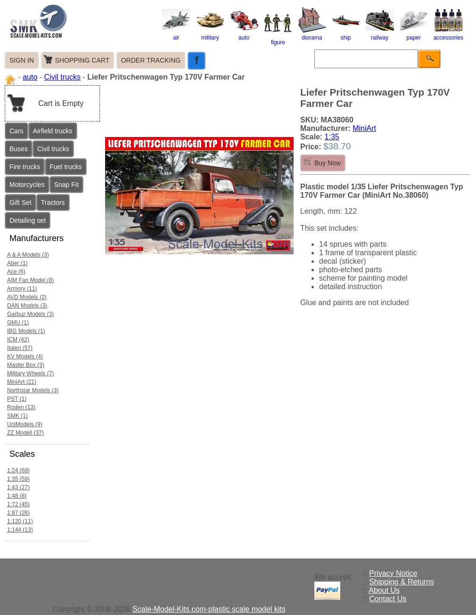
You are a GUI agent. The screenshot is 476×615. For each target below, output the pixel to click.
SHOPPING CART (82, 60)
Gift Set (20, 202)
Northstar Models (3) (32, 390)
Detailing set (27, 220)
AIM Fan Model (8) (30, 280)
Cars (16, 131)
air (176, 34)
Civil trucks (62, 77)
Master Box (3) (25, 365)
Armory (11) (22, 288)
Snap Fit (66, 184)
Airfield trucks (53, 131)
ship (346, 34)
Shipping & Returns (401, 582)
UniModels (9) (24, 424)
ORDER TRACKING (151, 60)
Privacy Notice (393, 573)
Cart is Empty (60, 103)
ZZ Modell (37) (25, 432)
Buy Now (327, 163)
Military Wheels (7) (30, 373)
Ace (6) (16, 271)
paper (414, 34)
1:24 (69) (18, 470)
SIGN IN (21, 60)
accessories (448, 34)
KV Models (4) (25, 356)
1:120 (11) (20, 521)
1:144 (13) (20, 529)
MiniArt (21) (21, 382)
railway (380, 34)
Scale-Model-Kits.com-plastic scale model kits (209, 609)
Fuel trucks (65, 166)
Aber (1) (17, 263)
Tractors (53, 202)
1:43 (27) (18, 487)
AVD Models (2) (27, 297)
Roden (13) (21, 407)
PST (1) (16, 399)
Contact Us (387, 599)
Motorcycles (27, 184)
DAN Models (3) (27, 305)
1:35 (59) (18, 479)
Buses (18, 149)
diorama (312, 34)
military (210, 34)
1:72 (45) (18, 504)
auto (244, 34)
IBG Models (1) (26, 331)
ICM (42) (18, 339)
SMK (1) (17, 416)
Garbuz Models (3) (30, 314)
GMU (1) (18, 322)
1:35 (332, 137)
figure (278, 39)
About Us (384, 590)
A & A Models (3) (28, 254)
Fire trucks (24, 166)
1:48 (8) (16, 496)
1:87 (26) (18, 513)
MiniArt (364, 128)
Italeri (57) (20, 348)
